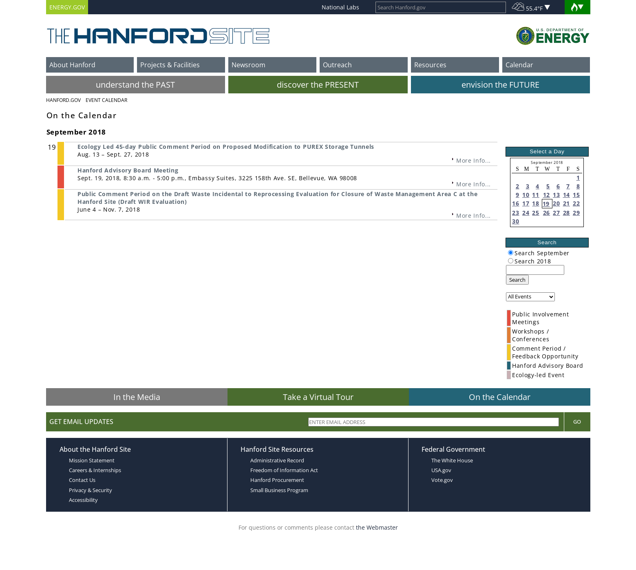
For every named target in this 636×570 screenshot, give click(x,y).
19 (546, 204)
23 (515, 213)
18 (535, 203)
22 (576, 203)
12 (546, 195)
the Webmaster (377, 527)
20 (556, 203)
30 (515, 221)
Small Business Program (279, 490)
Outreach (337, 64)
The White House (452, 460)
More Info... (473, 160)
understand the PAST (135, 84)
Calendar (519, 64)
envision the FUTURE (500, 84)
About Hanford (72, 64)
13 (556, 195)
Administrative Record (277, 460)
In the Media (136, 396)
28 (566, 213)
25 (535, 213)
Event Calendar (106, 100)
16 (515, 203)
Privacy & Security (90, 490)
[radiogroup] (510, 252)
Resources (430, 64)
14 (566, 195)
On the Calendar (499, 396)
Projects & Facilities (170, 64)
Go (577, 421)
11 (535, 195)
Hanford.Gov (63, 100)
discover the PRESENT (318, 84)
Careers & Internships (95, 470)
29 (576, 213)
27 (556, 213)
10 (525, 195)
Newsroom (248, 64)
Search (517, 279)
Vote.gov (442, 480)
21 (566, 203)
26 (546, 213)
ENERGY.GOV (67, 7)
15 (576, 195)
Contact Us (82, 480)
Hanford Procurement (277, 480)
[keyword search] (535, 270)
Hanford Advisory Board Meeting (127, 170)
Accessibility (83, 500)
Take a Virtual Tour (318, 396)
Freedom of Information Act (284, 470)
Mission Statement (92, 460)
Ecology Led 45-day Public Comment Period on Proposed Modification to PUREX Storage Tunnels (225, 146)
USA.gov (441, 470)
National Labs (340, 7)
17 (525, 203)
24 (525, 213)
